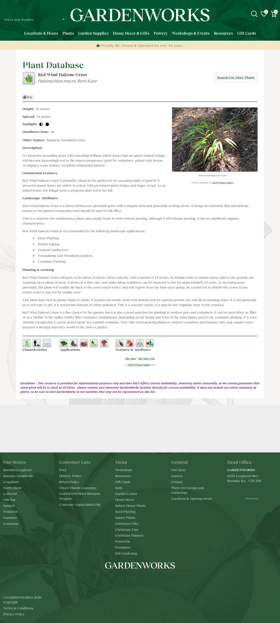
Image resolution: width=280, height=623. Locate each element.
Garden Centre (126, 493)
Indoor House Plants (130, 505)
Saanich (9, 505)
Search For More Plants (236, 77)
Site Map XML (146, 358)
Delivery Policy (70, 476)
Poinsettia (122, 541)
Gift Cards (122, 482)
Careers (177, 476)
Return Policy (69, 482)
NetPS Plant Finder (222, 182)
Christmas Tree (126, 529)
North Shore (12, 488)
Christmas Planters (129, 535)
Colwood (10, 493)
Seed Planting (125, 511)
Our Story (178, 470)
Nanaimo (10, 517)
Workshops (123, 470)
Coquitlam (11, 482)
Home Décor (124, 499)
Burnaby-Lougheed (17, 470)
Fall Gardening (126, 553)
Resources (123, 476)
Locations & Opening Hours (191, 498)
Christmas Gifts (126, 523)
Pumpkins (122, 547)
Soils (118, 488)
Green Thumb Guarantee (78, 488)
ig (136, 578)
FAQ (62, 470)
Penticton (10, 511)
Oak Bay (9, 499)
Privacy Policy (13, 614)
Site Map (130, 358)
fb (127, 578)
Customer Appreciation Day (80, 504)
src (254, 14)
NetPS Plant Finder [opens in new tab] (138, 364)
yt (144, 578)
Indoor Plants (125, 517)
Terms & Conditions (18, 608)
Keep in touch (140, 438)
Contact (177, 482)
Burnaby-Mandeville (18, 476)
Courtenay (11, 523)
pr (153, 578)
